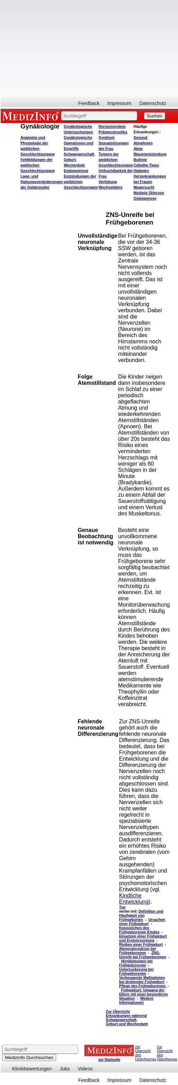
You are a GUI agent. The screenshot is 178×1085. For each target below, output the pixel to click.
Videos (85, 1069)
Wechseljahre (111, 187)
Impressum (119, 103)
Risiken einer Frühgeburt (141, 944)
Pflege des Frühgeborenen (143, 986)
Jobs (65, 1069)
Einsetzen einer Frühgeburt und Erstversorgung (143, 938)
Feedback (88, 103)
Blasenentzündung (150, 154)
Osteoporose (145, 198)
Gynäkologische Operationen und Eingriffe (78, 143)
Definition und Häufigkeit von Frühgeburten (141, 915)
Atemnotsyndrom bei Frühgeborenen (137, 950)
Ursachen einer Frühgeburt (142, 921)
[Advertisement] (74, 48)
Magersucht (144, 187)
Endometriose (76, 171)
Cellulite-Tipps (146, 165)
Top (122, 907)
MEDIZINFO (32, 116)
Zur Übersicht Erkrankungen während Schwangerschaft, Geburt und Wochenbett (127, 1017)
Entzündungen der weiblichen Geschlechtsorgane (81, 181)
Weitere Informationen (136, 1000)
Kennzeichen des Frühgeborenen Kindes (139, 930)
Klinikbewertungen (32, 1069)
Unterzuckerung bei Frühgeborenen (136, 971)
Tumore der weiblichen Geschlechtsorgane (116, 159)
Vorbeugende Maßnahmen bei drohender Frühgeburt (142, 979)
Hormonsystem (112, 126)
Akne (138, 148)
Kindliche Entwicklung (134, 899)
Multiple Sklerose (149, 193)
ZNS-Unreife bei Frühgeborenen (142, 955)
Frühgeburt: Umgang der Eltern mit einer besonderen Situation (143, 994)
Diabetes (141, 171)
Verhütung (108, 182)
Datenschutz (152, 103)
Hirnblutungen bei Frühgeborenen (136, 963)
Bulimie (140, 160)
